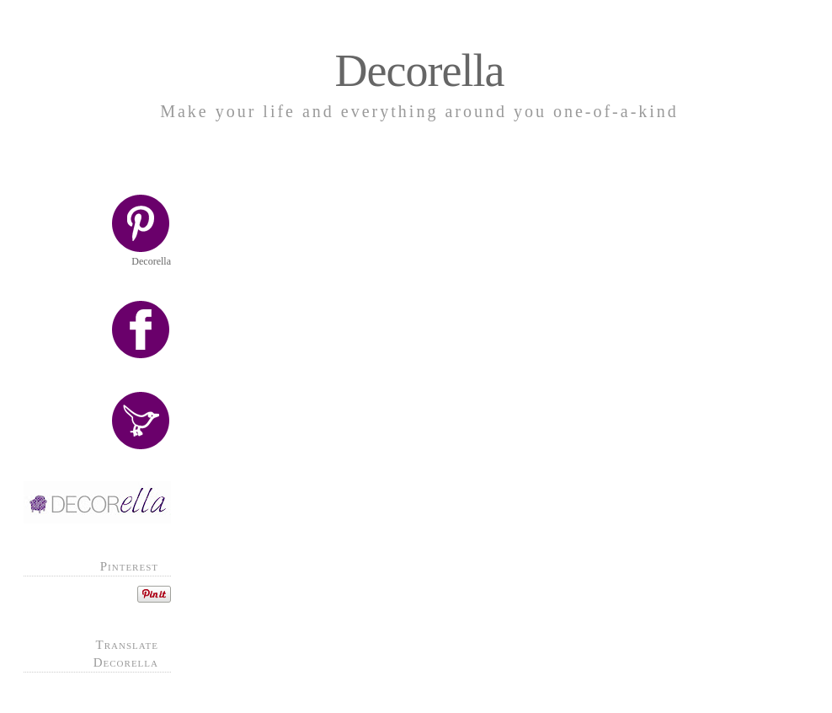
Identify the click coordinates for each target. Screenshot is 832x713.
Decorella (419, 71)
